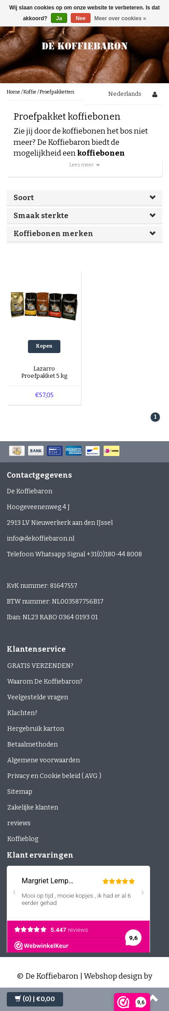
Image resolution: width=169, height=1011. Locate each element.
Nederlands (125, 93)
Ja (59, 18)
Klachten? (22, 713)
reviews (19, 823)
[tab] (84, 198)
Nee (81, 18)
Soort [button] (24, 197)
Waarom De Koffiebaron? (44, 681)
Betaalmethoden (32, 744)
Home (13, 92)
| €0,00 (35, 999)
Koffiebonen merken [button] (53, 233)
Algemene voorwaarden (43, 760)
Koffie (30, 92)
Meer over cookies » (120, 18)
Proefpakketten (57, 92)
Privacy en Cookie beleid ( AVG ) (54, 776)
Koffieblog (22, 839)
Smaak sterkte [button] (41, 215)
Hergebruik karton (35, 729)
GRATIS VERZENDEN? (40, 666)
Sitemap (19, 792)
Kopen (44, 346)
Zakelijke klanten (32, 807)
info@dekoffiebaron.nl (40, 538)
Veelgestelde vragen (37, 697)
